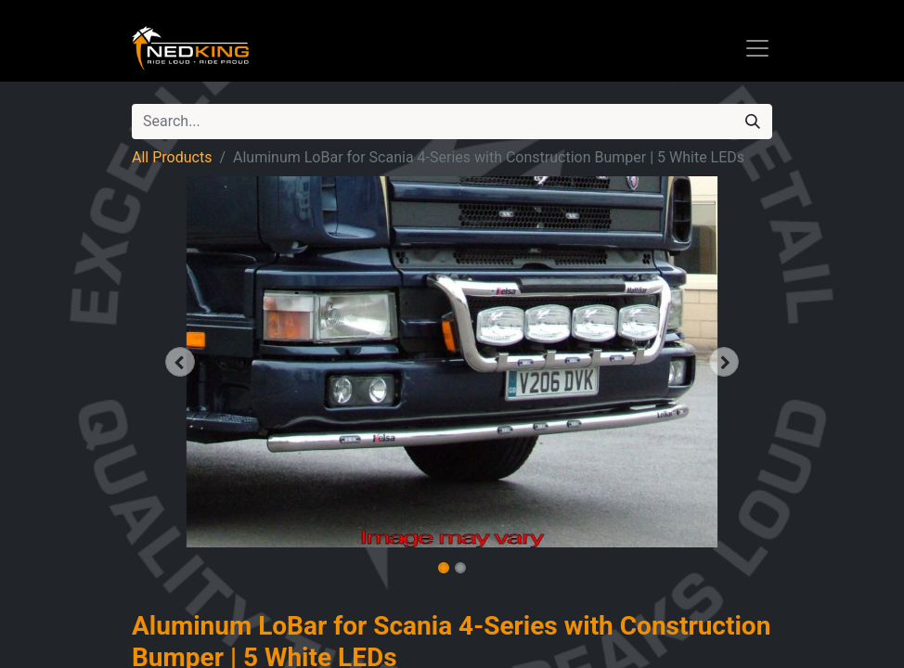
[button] (180, 362)
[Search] (752, 121)
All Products (172, 157)
